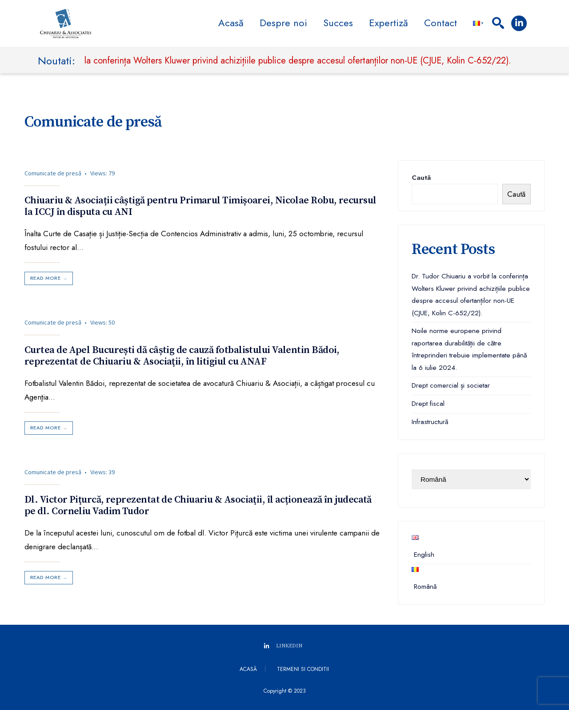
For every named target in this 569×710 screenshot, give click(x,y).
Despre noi (283, 23)
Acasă (231, 23)
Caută (421, 177)
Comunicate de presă (52, 173)
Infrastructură (430, 422)
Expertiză (388, 23)
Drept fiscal (428, 404)
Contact (440, 23)
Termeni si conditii (303, 669)
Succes (338, 23)
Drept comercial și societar (451, 385)
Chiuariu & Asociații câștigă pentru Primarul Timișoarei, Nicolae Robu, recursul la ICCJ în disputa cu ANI (200, 206)
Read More (49, 278)
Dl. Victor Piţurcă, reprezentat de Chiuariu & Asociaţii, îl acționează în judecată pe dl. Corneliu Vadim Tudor (198, 505)
